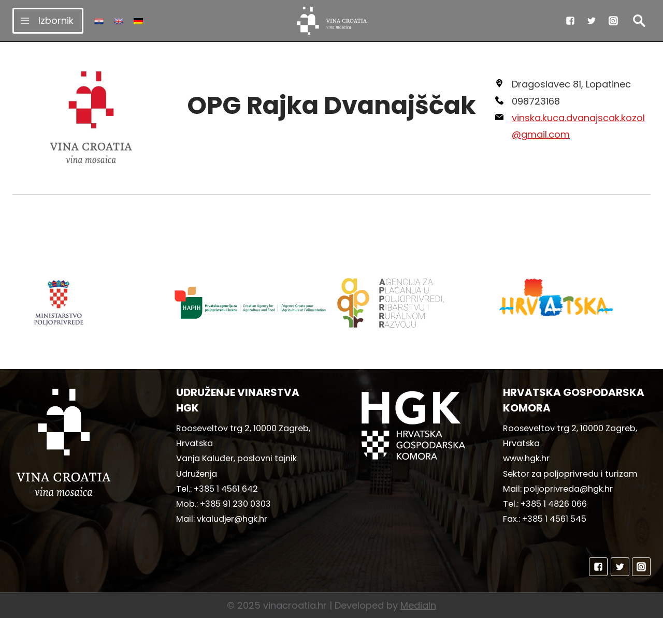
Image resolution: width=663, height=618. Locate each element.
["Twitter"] (591, 20)
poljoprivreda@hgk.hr (568, 489)
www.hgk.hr (526, 458)
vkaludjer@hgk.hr (232, 519)
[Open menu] (47, 20)
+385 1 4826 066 (554, 504)
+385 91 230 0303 (235, 504)
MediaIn (418, 605)
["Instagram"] (613, 20)
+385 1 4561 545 (554, 519)
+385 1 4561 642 (226, 489)
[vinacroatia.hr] (332, 21)
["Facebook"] (570, 20)
